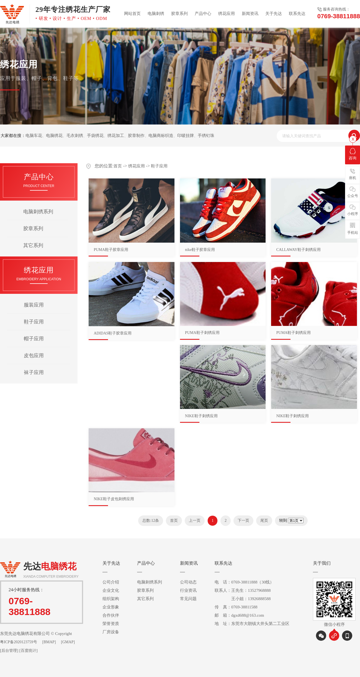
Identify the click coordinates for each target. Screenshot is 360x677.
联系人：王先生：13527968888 (243, 590)
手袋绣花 (95, 135)
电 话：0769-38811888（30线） (244, 582)
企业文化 (110, 590)
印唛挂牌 (185, 135)
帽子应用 (34, 338)
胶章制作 (136, 135)
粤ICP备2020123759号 (18, 642)
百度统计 (28, 651)
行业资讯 (188, 590)
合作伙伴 (110, 615)
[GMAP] (68, 642)
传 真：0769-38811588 (236, 607)
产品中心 (203, 13)
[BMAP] (49, 642)
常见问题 (188, 598)
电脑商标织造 (160, 135)
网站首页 (132, 13)
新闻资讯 (250, 13)
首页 (118, 166)
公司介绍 (110, 582)
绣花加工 (115, 135)
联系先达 (297, 13)
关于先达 (273, 13)
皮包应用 (34, 355)
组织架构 (110, 598)
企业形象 (110, 607)
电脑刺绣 (156, 13)
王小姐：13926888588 (243, 598)
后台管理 (9, 651)
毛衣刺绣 (74, 135)
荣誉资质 (110, 623)
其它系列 (33, 245)
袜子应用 (34, 372)
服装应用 (34, 305)
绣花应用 (226, 13)
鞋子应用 (34, 322)
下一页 (243, 520)
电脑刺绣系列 (38, 211)
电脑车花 (33, 135)
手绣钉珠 (206, 135)
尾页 (264, 520)
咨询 (352, 154)
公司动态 (188, 582)
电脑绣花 (54, 135)
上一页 (194, 520)
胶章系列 (179, 13)
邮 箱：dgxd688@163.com (239, 615)
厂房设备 (110, 632)
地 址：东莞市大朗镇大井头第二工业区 (252, 623)
